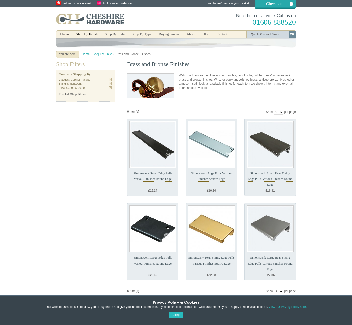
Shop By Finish (102, 54)
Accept (176, 315)
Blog (206, 34)
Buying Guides (169, 34)
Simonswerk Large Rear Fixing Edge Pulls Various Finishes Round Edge (270, 263)
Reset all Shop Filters (72, 94)
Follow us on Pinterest (76, 3)
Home (64, 34)
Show (269, 112)
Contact (222, 34)
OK (292, 34)
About (191, 34)
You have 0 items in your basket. (229, 3)
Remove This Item (110, 79)
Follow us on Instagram (118, 3)
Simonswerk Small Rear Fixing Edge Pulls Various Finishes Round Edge (270, 178)
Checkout (274, 3)
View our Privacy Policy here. (288, 307)
